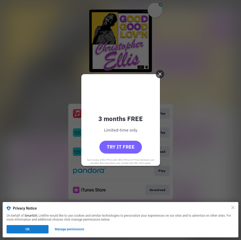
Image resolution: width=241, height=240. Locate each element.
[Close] (233, 207)
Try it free (121, 147)
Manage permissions (69, 229)
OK (27, 229)
